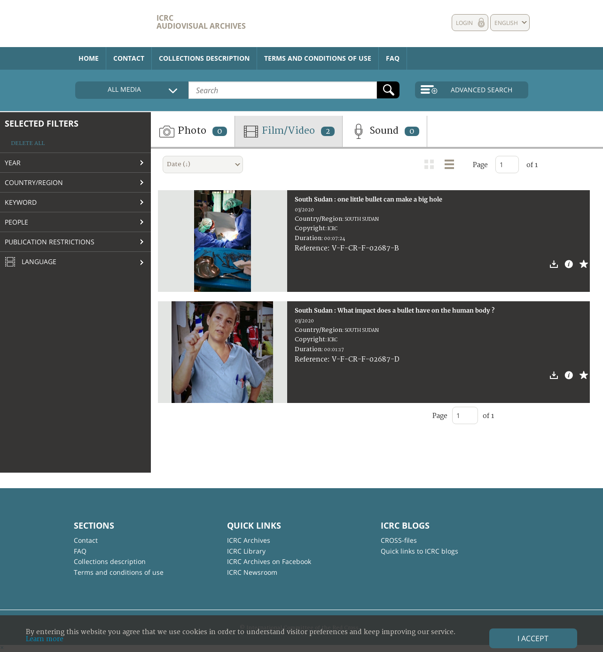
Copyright (310, 228)
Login (464, 23)
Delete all (28, 143)
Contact (128, 58)
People (16, 221)
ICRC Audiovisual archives (201, 22)
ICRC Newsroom (252, 572)
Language (30, 262)
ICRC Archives (248, 540)
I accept (532, 638)
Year (13, 162)
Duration (308, 238)
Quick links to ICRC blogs (419, 551)
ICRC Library (246, 551)
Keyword (21, 202)
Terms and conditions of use (317, 58)
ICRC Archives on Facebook (269, 561)
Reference (311, 248)
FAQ (392, 58)
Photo (192, 131)
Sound (384, 131)
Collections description (204, 58)
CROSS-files (399, 540)
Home (88, 58)
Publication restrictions (49, 241)
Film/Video (289, 131)
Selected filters (41, 123)
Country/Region (34, 182)
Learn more (44, 639)
